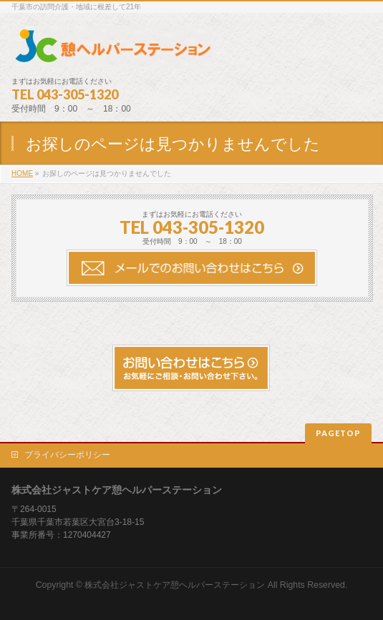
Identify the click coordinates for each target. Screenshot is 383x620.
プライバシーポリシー (67, 455)
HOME (22, 173)
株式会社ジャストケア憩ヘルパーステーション (174, 585)
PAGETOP (338, 433)
